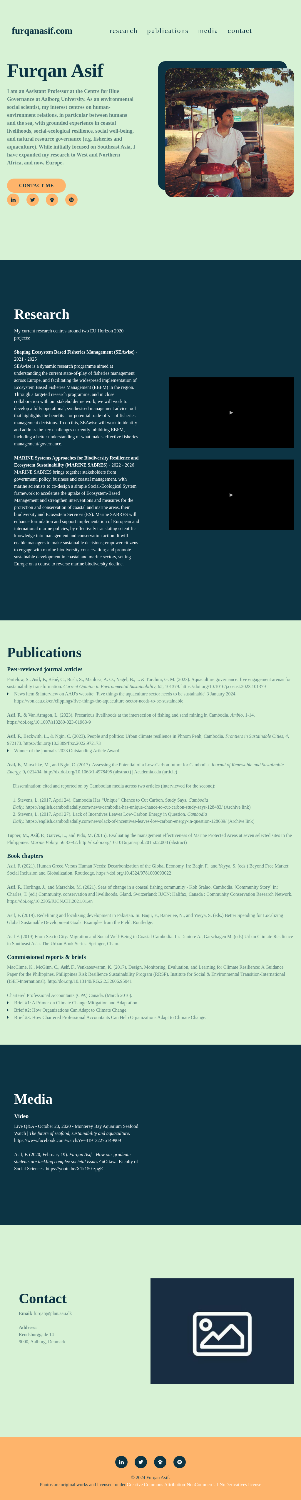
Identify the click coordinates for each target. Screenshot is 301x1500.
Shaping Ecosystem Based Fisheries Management (63, 351)
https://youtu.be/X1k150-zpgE (74, 1168)
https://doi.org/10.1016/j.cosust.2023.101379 (223, 686)
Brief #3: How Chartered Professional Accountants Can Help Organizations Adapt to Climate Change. (110, 1017)
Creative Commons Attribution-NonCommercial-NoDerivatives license (194, 1484)
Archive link (237, 807)
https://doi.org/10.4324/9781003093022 (133, 872)
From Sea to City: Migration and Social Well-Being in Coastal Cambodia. (104, 936)
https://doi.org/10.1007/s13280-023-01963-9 (49, 722)
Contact (240, 30)
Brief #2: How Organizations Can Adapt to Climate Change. (71, 1010)
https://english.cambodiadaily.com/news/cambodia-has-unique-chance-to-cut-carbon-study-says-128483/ (124, 807)
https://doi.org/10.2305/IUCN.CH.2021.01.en (50, 901)
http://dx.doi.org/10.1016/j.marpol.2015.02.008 (123, 842)
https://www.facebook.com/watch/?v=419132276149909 (67, 1140)
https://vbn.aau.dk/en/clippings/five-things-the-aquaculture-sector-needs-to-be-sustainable (98, 700)
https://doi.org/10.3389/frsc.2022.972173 (62, 743)
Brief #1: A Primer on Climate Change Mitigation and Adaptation (75, 1002)
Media (208, 30)
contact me (36, 185)
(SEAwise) (124, 351)
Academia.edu (147, 771)
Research (124, 30)
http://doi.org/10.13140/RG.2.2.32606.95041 (90, 981)
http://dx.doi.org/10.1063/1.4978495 (78, 771)
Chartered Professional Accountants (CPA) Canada (55, 995)
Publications (168, 30)
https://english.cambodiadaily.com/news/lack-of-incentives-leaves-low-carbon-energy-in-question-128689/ (126, 821)
